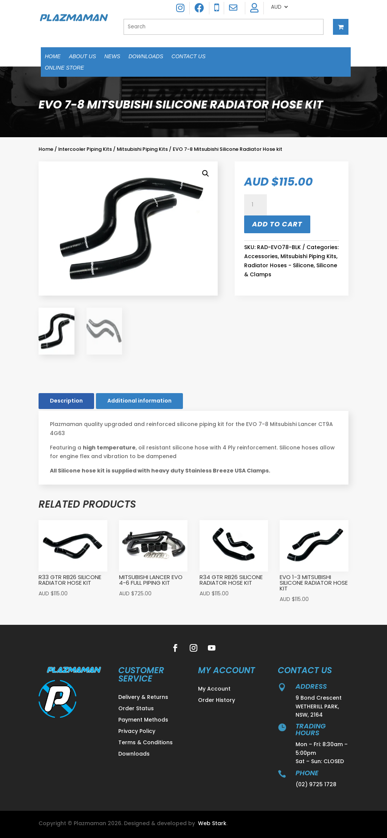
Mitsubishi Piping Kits (142, 149)
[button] (205, 173)
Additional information (139, 400)
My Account (214, 689)
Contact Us (189, 56)
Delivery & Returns (143, 697)
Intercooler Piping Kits (85, 149)
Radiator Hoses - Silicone (279, 265)
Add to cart (277, 224)
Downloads (145, 56)
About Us (82, 56)
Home (52, 56)
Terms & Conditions (145, 743)
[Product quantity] (255, 204)
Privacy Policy (136, 731)
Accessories (261, 256)
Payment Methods (143, 720)
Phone (307, 773)
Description (66, 400)
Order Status (136, 709)
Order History (216, 700)
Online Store (64, 68)
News (112, 56)
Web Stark (212, 823)
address (311, 686)
